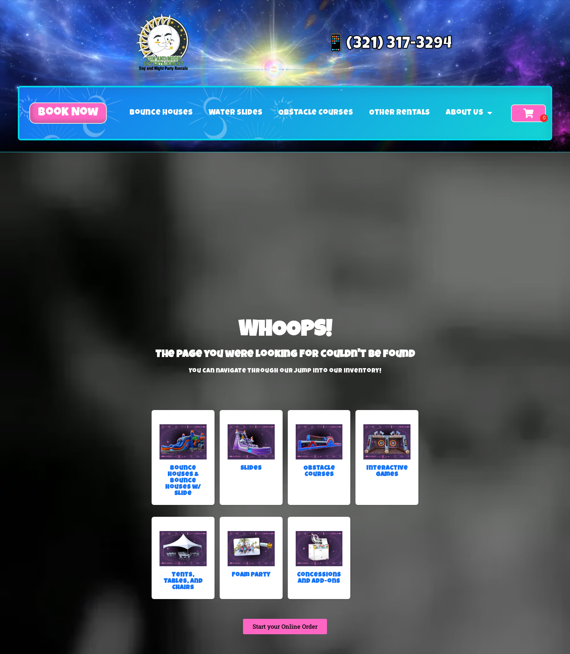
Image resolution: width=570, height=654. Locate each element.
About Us (469, 113)
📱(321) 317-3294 (388, 44)
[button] (68, 113)
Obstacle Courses (315, 113)
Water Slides (235, 113)
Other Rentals (399, 113)
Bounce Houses (161, 113)
